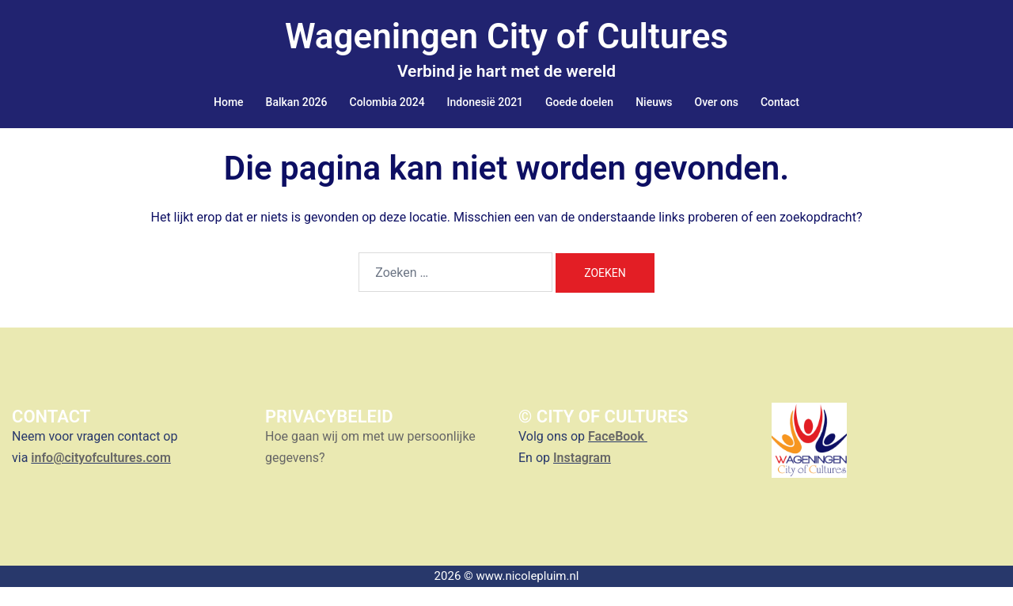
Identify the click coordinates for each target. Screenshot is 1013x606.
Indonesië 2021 (485, 102)
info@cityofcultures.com (100, 476)
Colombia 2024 (387, 102)
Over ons (716, 102)
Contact (780, 102)
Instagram (582, 476)
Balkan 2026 (297, 102)
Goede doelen (579, 102)
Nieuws (653, 102)
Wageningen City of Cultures (506, 36)
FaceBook (617, 455)
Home (229, 102)
